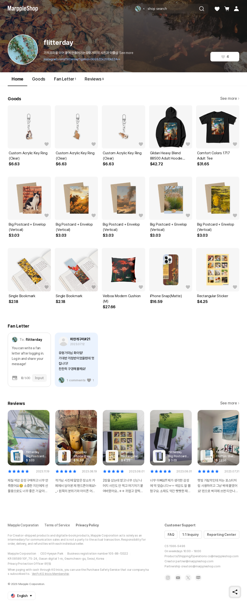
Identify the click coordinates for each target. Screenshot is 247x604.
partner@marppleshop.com (194, 561)
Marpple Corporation (23, 525)
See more (126, 53)
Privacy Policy (87, 525)
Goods (38, 78)
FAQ (171, 535)
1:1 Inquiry (190, 535)
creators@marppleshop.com (200, 566)
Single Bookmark (22, 296)
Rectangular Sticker (212, 296)
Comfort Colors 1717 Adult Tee (213, 156)
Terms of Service (57, 525)
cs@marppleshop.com (222, 556)
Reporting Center (221, 535)
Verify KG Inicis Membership (50, 574)
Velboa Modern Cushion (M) (122, 298)
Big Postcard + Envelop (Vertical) (27, 227)
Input (39, 378)
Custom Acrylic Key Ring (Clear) (28, 156)
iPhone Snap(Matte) (166, 296)
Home (17, 81)
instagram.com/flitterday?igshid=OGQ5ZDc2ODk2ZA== (82, 59)
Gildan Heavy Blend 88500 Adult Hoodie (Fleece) (166, 156)
